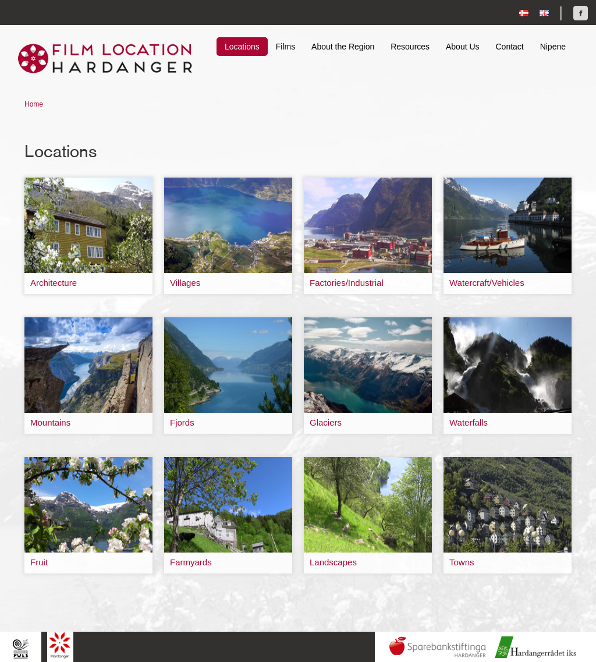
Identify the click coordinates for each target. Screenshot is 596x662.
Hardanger (60, 645)
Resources (410, 46)
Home (33, 104)
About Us (463, 46)
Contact (509, 46)
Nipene (553, 46)
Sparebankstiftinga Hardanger (438, 647)
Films (285, 46)
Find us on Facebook (580, 13)
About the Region (342, 46)
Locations (242, 46)
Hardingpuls (21, 648)
